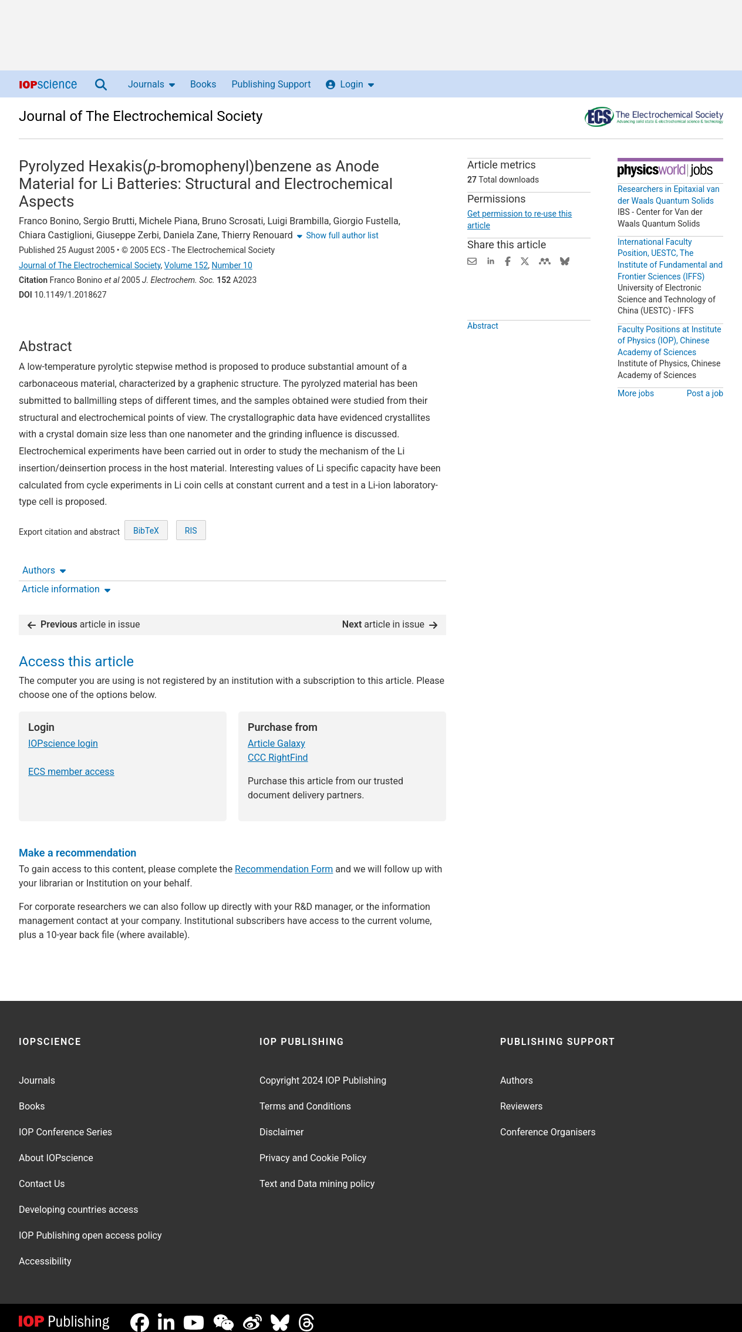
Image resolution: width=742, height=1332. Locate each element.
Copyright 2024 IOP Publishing (322, 1071)
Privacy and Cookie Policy (312, 1148)
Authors (44, 327)
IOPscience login (63, 734)
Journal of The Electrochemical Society (140, 116)
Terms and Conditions (305, 1096)
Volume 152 (186, 265)
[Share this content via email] (472, 260)
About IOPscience (56, 1148)
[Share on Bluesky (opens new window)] (564, 260)
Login (349, 84)
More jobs (636, 393)
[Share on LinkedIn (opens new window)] (490, 260)
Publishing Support (271, 84)
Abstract (482, 353)
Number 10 (232, 265)
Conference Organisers (548, 1122)
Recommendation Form (284, 859)
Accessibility (45, 1251)
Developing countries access (79, 1200)
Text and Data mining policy (317, 1174)
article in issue (84, 615)
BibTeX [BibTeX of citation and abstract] (146, 574)
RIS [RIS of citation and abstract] (191, 574)
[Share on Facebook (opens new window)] (508, 260)
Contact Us (42, 1174)
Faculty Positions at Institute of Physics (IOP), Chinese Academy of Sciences (669, 341)
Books (203, 84)
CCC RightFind (278, 748)
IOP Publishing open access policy (90, 1226)
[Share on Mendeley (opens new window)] (545, 260)
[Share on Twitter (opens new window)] (524, 260)
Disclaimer (281, 1122)
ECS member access (71, 762)
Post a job (705, 393)
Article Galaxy (276, 734)
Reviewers (521, 1096)
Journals (151, 84)
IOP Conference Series (65, 1122)
